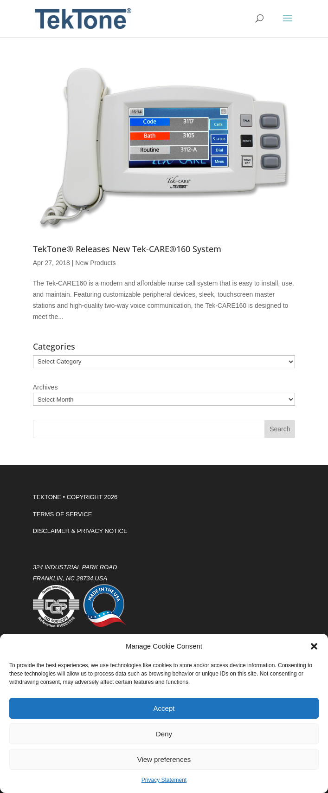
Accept (164, 708)
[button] (314, 646)
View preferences (164, 759)
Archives (45, 387)
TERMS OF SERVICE (62, 514)
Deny (164, 734)
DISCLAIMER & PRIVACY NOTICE (80, 530)
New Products (95, 262)
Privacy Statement (164, 780)
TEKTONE (47, 497)
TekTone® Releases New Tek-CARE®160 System (127, 248)
